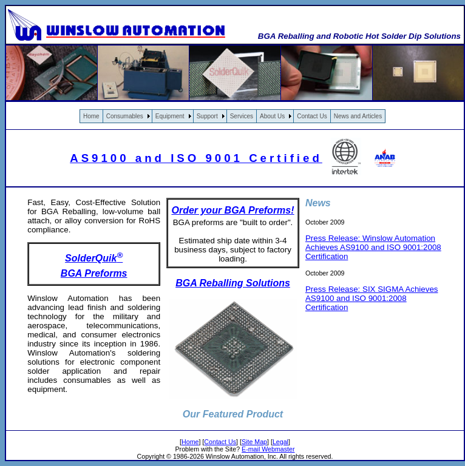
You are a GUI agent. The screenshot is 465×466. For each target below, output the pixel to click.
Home (91, 116)
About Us (272, 116)
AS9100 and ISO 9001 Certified (196, 158)
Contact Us (312, 116)
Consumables (124, 116)
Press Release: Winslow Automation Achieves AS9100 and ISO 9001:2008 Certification (373, 247)
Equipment (170, 116)
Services (241, 116)
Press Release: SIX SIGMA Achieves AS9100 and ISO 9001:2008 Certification (371, 298)
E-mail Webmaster (268, 449)
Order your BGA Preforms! (232, 210)
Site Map (254, 441)
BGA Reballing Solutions (232, 283)
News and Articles (358, 116)
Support (207, 116)
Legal (280, 441)
